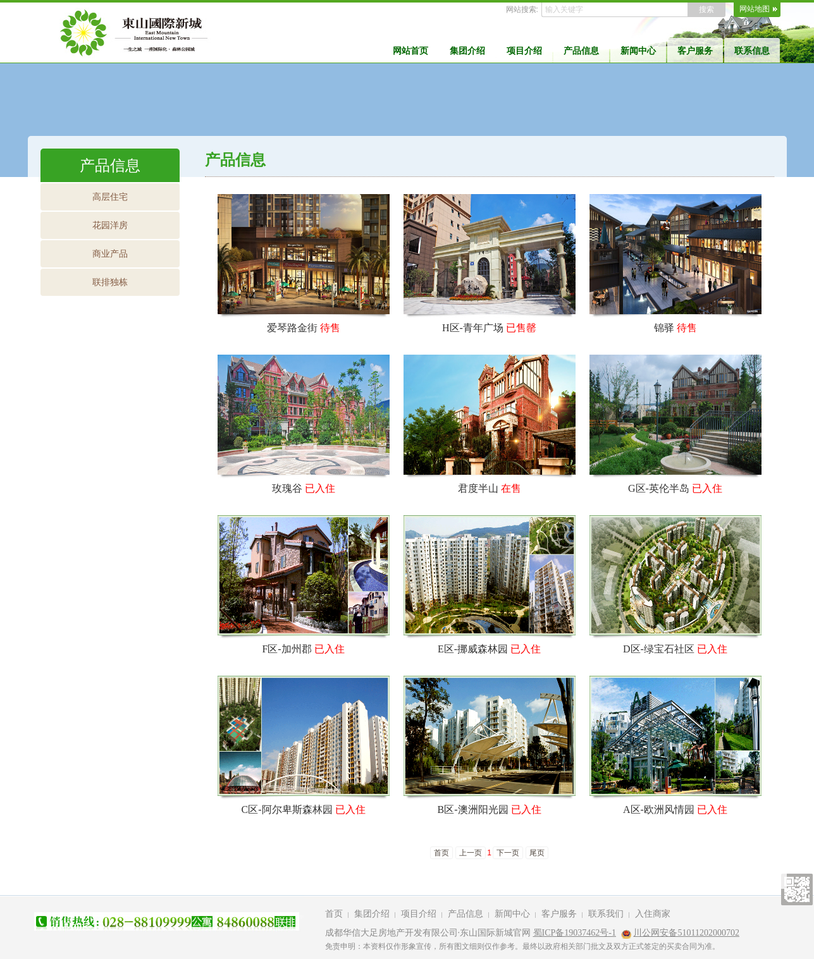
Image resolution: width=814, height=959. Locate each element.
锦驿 (664, 327)
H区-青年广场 (472, 327)
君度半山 (478, 488)
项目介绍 (524, 51)
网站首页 (410, 51)
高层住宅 (110, 197)
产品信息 (581, 51)
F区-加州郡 (286, 649)
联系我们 (606, 914)
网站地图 (754, 8)
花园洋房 (110, 225)
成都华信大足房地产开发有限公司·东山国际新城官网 (428, 933)
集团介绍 (467, 51)
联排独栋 (110, 282)
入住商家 (652, 914)
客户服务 (695, 51)
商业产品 (110, 253)
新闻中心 (638, 51)
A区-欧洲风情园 (658, 809)
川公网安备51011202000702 (686, 933)
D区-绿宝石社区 (658, 649)
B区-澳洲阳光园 (473, 809)
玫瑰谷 (287, 488)
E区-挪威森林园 (473, 649)
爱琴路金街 (292, 327)
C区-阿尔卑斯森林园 (287, 809)
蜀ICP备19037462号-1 (574, 933)
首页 (334, 914)
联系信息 (752, 51)
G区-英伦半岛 (658, 488)
